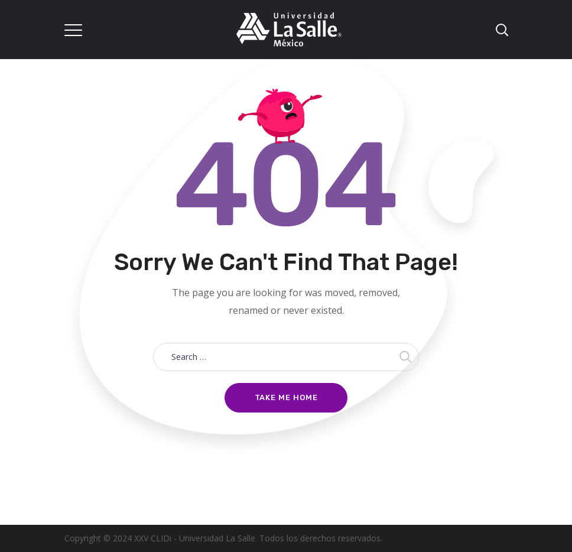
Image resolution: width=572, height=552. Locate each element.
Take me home (286, 397)
